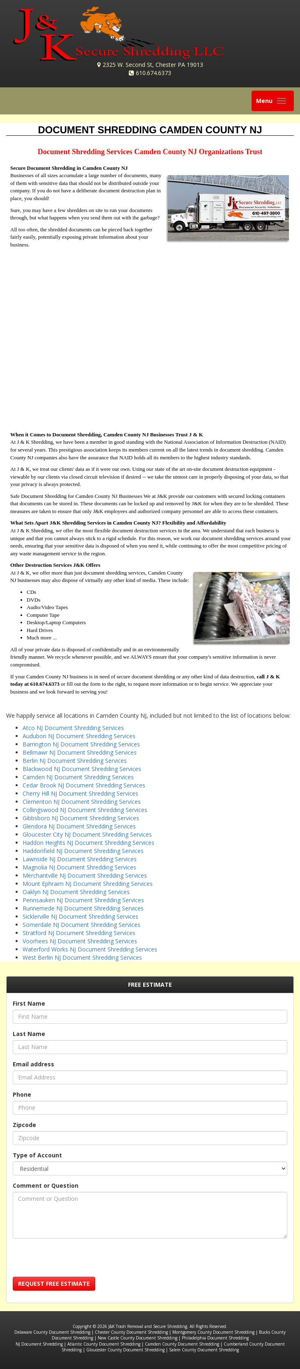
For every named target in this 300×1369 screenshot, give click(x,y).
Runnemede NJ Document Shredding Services (83, 908)
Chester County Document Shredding (131, 1332)
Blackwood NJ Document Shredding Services (82, 769)
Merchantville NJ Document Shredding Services (85, 875)
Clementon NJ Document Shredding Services (82, 801)
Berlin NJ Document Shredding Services (75, 760)
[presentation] (75, 1261)
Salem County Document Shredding (204, 1350)
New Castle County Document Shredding (137, 1338)
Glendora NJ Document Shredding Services (79, 826)
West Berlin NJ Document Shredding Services (82, 957)
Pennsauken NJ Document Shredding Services (83, 900)
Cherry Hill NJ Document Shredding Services (80, 793)
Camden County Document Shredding (182, 1344)
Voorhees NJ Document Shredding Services (80, 941)
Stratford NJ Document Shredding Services (79, 933)
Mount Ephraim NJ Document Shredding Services (88, 884)
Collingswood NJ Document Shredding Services (85, 810)
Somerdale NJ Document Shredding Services (81, 925)
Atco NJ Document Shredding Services (73, 728)
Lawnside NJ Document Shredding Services (80, 859)
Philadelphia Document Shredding (215, 1338)
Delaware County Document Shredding (52, 1332)
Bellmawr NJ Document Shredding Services (80, 752)
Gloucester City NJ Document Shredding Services (87, 834)
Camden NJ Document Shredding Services (78, 777)
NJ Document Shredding (39, 1344)
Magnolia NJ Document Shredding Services (79, 867)
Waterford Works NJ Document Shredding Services (90, 949)
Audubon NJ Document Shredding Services (79, 736)
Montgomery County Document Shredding (213, 1332)
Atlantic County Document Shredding (103, 1344)
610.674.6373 (153, 73)
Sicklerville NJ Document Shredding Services (80, 916)
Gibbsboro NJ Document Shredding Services (81, 818)
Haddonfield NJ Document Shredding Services (83, 851)
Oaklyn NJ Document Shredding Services (76, 892)
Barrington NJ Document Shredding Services (81, 744)
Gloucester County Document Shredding (125, 1350)
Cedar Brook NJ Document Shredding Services (84, 785)
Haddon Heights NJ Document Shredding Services (88, 842)
